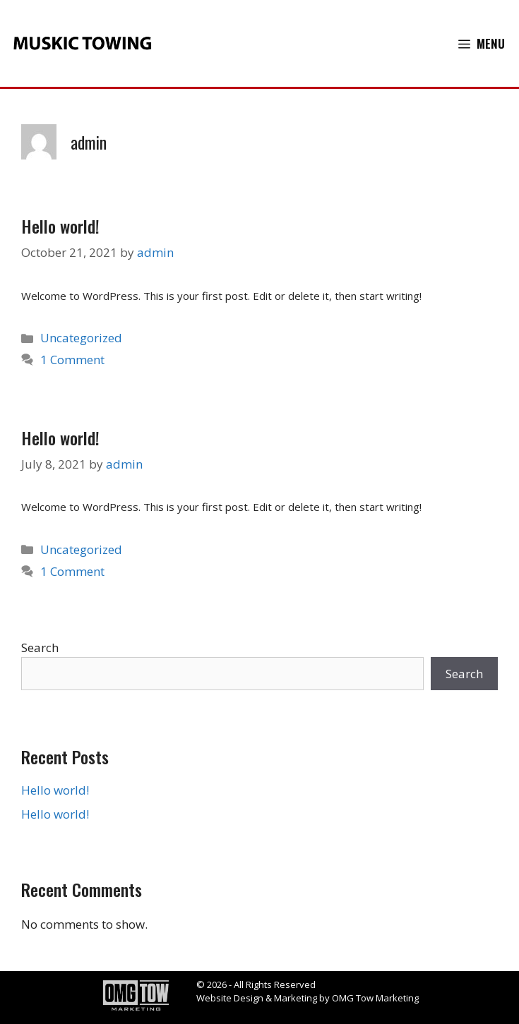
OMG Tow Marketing (375, 998)
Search (40, 647)
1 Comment (72, 359)
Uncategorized (81, 338)
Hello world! (60, 226)
